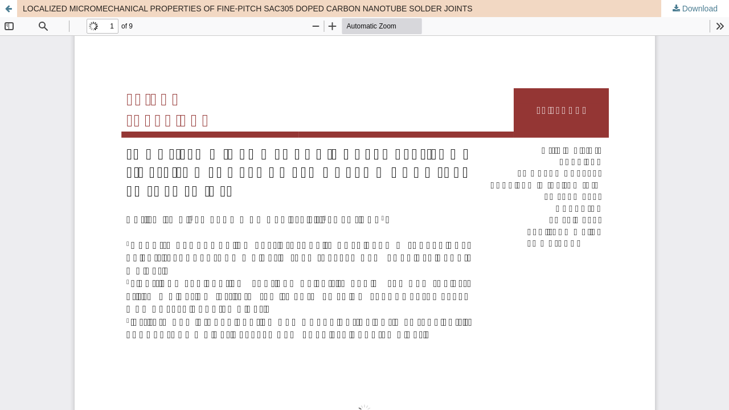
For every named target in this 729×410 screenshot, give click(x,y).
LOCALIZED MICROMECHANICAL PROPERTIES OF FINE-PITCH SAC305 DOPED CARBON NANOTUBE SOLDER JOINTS (248, 8)
